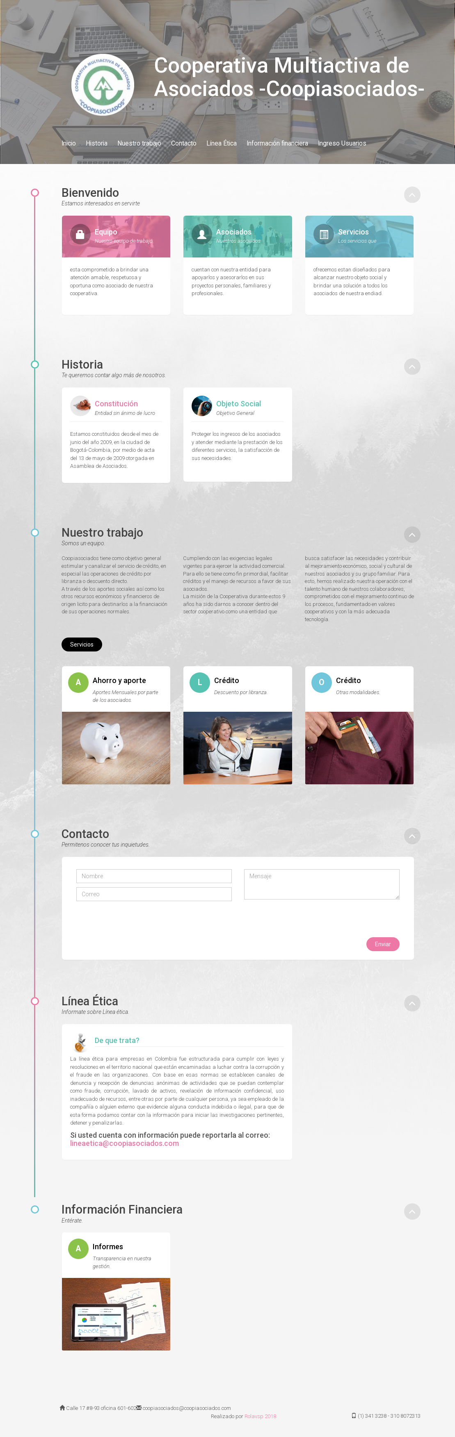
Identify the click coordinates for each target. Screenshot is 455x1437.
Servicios (82, 644)
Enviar (383, 944)
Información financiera (277, 143)
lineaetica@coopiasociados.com (124, 1143)
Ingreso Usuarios (342, 143)
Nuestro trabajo (139, 143)
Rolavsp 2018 (260, 1416)
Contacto (184, 143)
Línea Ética (221, 143)
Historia (96, 143)
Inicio (69, 143)
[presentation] (138, 921)
